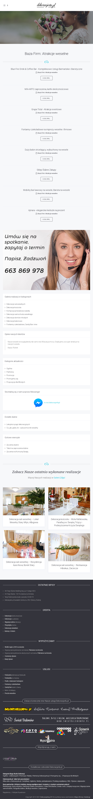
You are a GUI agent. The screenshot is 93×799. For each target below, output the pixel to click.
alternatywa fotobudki (15, 675)
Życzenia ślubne (13, 445)
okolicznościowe (13, 616)
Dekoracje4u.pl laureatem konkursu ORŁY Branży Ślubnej (23, 600)
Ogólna (9, 369)
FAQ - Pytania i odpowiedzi (76, 781)
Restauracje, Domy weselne (12, 786)
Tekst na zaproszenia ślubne (17, 448)
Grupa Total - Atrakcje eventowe (46, 109)
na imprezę (12, 678)
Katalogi (87, 797)
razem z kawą (13, 687)
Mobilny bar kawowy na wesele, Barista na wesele (46, 190)
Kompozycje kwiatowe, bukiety (18, 311)
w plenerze (11, 619)
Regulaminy (7, 792)
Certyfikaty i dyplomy (29, 781)
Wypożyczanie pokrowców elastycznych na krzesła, (28, 653)
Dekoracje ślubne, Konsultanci (33, 786)
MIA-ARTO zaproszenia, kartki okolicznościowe (46, 89)
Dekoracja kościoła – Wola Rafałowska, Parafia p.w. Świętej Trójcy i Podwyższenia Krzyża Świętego (69, 522)
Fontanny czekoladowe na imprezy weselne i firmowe (46, 129)
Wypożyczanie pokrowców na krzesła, (24, 650)
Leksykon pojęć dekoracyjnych (18, 424)
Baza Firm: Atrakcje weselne (47, 72)
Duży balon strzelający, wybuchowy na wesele (46, 149)
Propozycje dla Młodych (16, 382)
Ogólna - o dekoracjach (10, 776)
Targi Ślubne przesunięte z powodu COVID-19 (19, 597)
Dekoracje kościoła (14, 307)
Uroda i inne (61, 786)
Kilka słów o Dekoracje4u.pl (12, 781)
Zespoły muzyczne (72, 786)
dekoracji (13, 622)
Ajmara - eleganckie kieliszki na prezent (46, 210)
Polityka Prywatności (18, 792)
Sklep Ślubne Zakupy (46, 170)
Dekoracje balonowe (14, 321)
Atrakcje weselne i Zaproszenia (36, 788)
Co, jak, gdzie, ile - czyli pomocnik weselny (22, 428)
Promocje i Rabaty (25, 776)
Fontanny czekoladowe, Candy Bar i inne (22, 324)
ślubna (10, 625)
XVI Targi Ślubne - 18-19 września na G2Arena (19, 594)
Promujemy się (12, 379)
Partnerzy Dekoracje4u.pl (41, 776)
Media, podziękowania (44, 781)
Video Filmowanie (50, 786)
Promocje (10, 375)
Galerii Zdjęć (59, 477)
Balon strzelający (10, 690)
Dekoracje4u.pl (45, 797)
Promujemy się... (56, 776)
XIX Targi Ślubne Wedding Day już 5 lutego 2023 (20, 591)
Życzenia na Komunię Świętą (17, 452)
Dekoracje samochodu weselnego (20, 314)
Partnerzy (10, 372)
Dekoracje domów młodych (17, 318)
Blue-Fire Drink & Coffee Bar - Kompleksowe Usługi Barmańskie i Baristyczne (46, 69)
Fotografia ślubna (19, 788)
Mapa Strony (78, 797)
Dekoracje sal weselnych (16, 304)
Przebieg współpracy (59, 781)
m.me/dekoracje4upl (46, 403)
